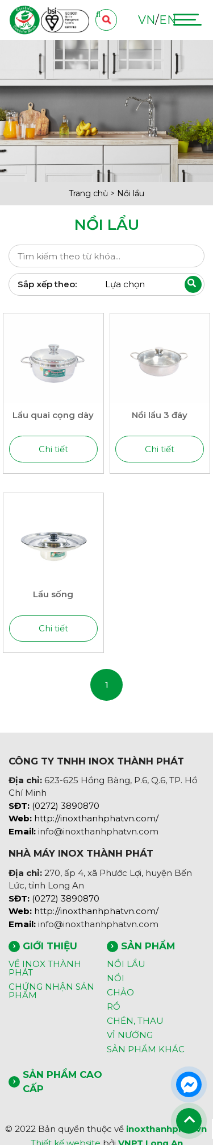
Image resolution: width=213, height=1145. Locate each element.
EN (167, 20)
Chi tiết (53, 449)
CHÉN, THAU (135, 1020)
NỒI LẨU (126, 963)
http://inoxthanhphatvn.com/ (83, 818)
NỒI (115, 978)
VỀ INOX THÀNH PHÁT (45, 968)
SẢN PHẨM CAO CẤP (62, 1081)
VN (146, 20)
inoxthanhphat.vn (166, 1128)
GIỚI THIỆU (50, 946)
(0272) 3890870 (54, 805)
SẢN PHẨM (148, 946)
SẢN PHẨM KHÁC (146, 1049)
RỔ (113, 1006)
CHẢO (120, 992)
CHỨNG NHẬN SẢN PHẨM (51, 991)
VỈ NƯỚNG (130, 1035)
